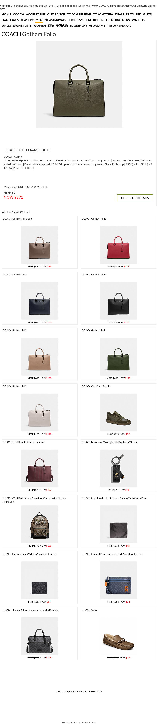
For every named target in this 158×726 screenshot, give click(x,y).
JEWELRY (27, 20)
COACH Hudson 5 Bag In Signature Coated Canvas (30, 609)
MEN (39, 20)
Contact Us (95, 691)
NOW (39, 266)
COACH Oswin (90, 609)
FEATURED (133, 14)
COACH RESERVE (79, 14)
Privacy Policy (77, 691)
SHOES (72, 20)
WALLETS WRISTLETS (16, 25)
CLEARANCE (56, 14)
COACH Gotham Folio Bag (17, 218)
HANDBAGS (10, 20)
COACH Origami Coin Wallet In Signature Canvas (29, 553)
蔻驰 (51, 25)
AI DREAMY (97, 25)
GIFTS (147, 14)
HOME (6, 14)
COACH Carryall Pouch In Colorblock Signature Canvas (112, 553)
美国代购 (62, 25)
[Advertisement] (71, 135)
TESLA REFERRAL (119, 25)
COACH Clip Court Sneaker (97, 386)
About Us (62, 691)
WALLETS (138, 20)
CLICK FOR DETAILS (135, 198)
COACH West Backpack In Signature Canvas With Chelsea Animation (34, 500)
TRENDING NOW (117, 20)
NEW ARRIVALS (55, 20)
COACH (18, 14)
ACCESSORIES (35, 14)
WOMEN (39, 25)
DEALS (119, 14)
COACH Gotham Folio (94, 218)
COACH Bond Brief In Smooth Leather (23, 442)
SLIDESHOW (78, 25)
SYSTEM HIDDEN (91, 20)
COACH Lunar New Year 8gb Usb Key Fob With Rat (110, 442)
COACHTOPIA (103, 14)
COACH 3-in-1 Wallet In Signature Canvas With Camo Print (114, 498)
